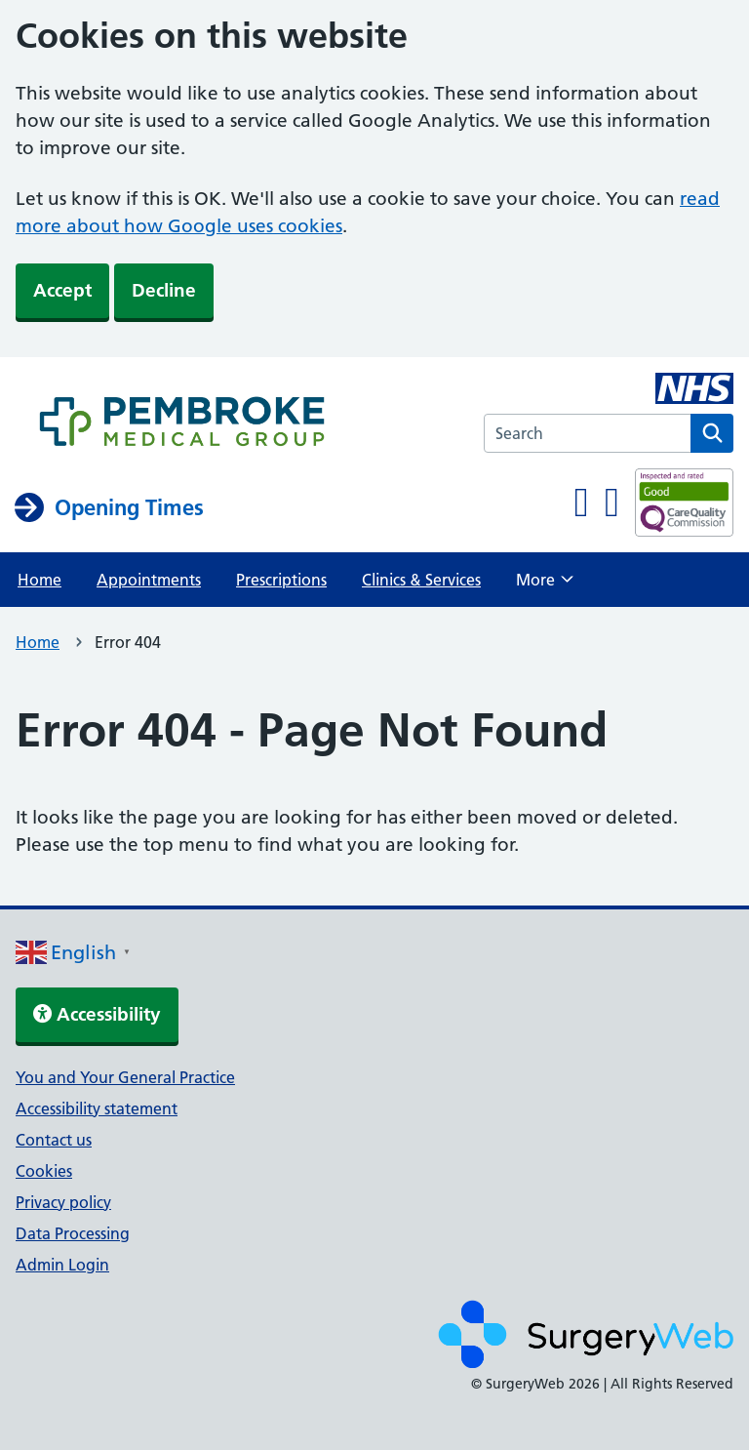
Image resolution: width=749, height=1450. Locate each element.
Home (39, 579)
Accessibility (97, 1014)
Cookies (44, 1171)
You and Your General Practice (125, 1077)
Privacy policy (63, 1202)
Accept (62, 290)
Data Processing (73, 1233)
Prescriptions (281, 579)
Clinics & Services (421, 579)
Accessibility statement (96, 1108)
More (544, 585)
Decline (164, 290)
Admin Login (62, 1264)
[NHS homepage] (182, 423)
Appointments (149, 579)
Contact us (54, 1139)
